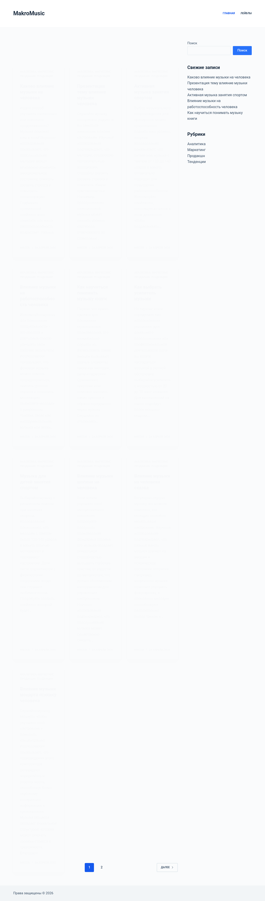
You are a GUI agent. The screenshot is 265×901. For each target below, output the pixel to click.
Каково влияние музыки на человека (218, 77)
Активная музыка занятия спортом (217, 95)
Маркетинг (196, 150)
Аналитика (196, 144)
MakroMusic (29, 13)
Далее (167, 867)
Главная (229, 13)
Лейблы (246, 13)
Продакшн (196, 156)
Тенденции (196, 162)
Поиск (192, 43)
